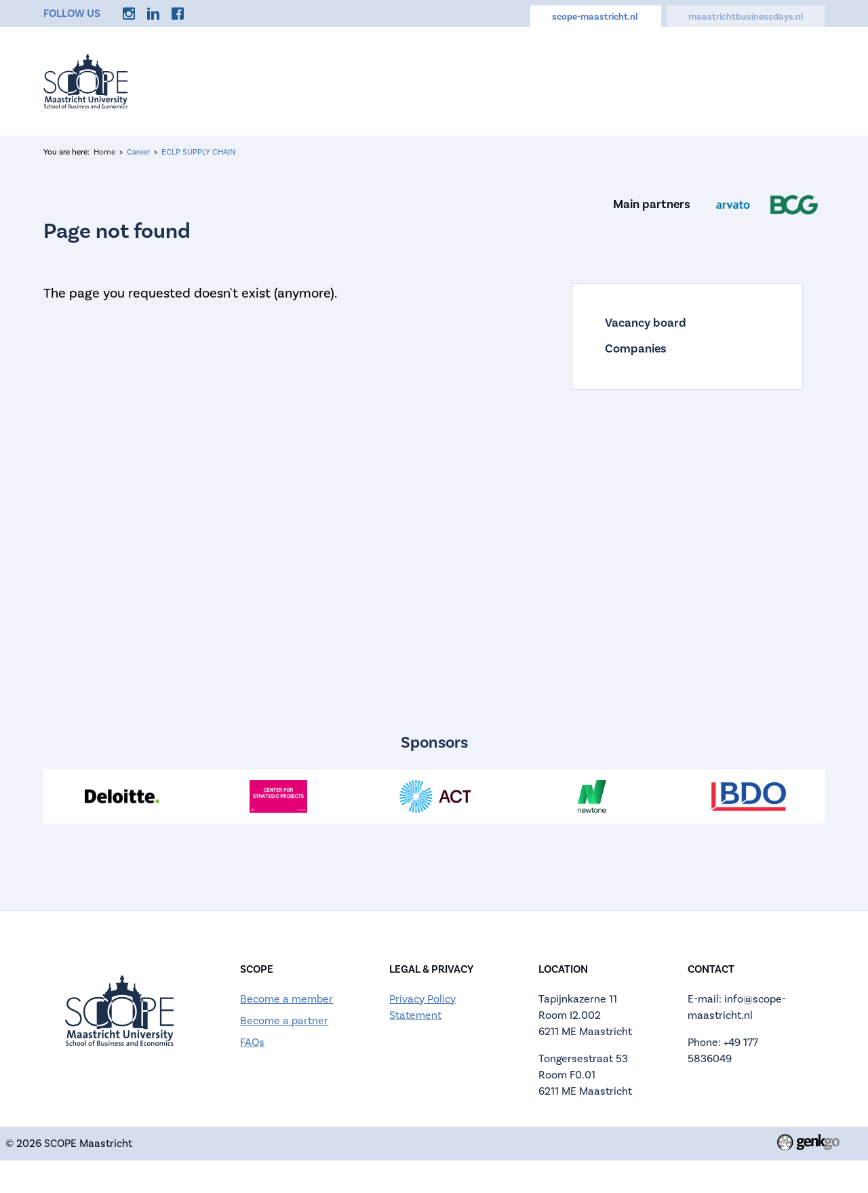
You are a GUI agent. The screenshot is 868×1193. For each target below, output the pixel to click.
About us (389, 76)
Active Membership (492, 76)
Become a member (286, 999)
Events (321, 76)
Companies (636, 349)
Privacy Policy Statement (422, 1007)
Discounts (731, 76)
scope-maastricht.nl (595, 17)
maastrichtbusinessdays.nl (745, 17)
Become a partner (284, 1021)
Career (661, 76)
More (797, 76)
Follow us (71, 13)
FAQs (252, 1042)
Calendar (593, 76)
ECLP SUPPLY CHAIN (198, 152)
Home (261, 76)
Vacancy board (645, 323)
